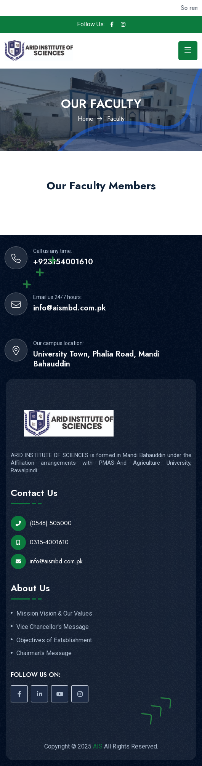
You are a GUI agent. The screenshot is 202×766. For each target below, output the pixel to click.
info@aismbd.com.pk (69, 308)
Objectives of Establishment (54, 640)
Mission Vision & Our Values (54, 613)
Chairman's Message (44, 653)
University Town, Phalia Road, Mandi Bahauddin (96, 359)
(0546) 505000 (41, 523)
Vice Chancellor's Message (52, 627)
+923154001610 (63, 262)
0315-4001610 (40, 542)
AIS (98, 746)
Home (85, 118)
